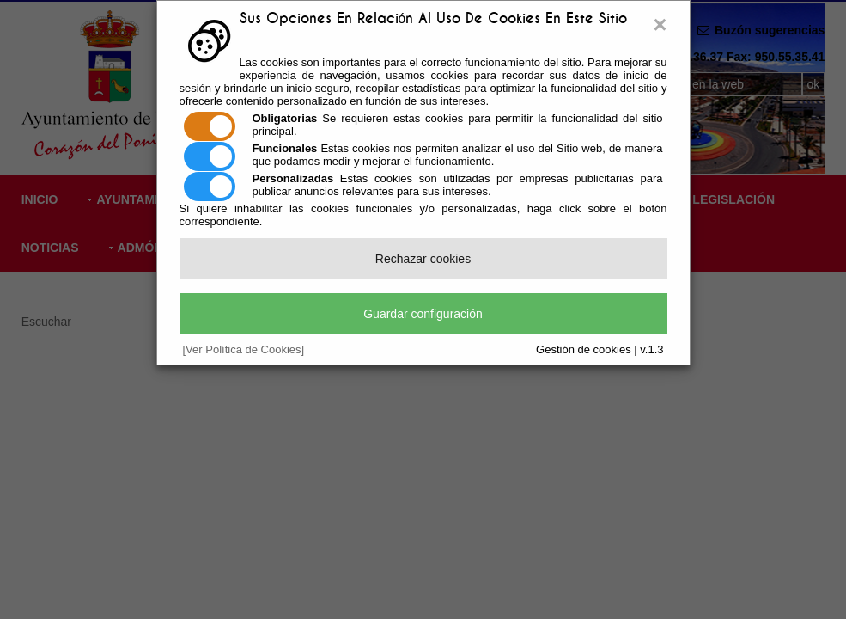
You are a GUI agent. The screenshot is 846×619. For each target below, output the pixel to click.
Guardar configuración (423, 314)
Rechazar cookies (423, 259)
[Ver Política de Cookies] (244, 349)
